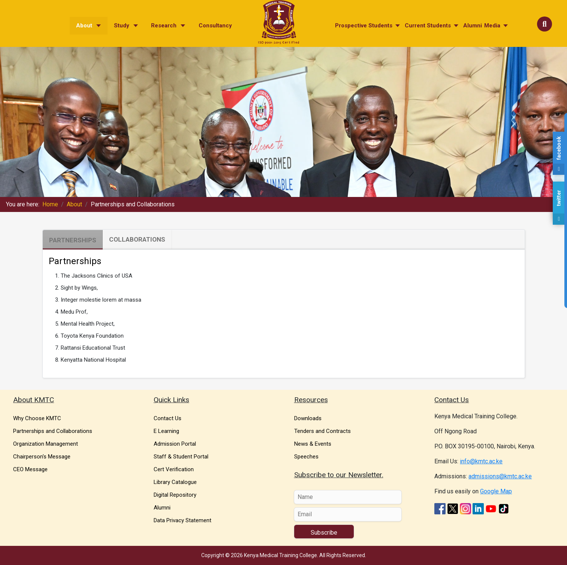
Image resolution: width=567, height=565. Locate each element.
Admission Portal (175, 443)
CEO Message (30, 469)
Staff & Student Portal (181, 456)
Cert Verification (174, 469)
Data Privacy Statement (182, 520)
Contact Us (167, 418)
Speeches (306, 456)
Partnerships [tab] (72, 240)
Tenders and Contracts (322, 431)
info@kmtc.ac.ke (481, 461)
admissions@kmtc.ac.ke (500, 476)
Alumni (162, 507)
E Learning (166, 431)
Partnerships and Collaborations (52, 431)
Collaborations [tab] (137, 239)
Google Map (496, 491)
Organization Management (45, 443)
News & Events (312, 443)
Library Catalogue (175, 482)
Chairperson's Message (41, 456)
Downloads (308, 418)
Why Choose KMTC (37, 418)
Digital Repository (175, 494)
